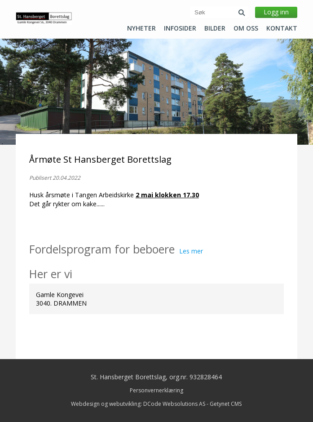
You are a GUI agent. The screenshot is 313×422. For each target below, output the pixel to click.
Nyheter (141, 28)
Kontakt (281, 28)
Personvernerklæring (156, 390)
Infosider (180, 28)
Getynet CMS (226, 404)
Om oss (246, 28)
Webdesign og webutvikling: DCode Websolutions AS (138, 404)
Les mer (191, 251)
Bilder (214, 28)
